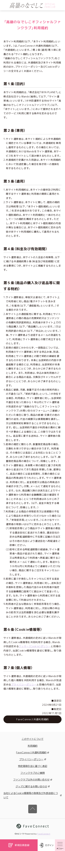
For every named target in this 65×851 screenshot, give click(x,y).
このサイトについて (33, 739)
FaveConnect (43, 833)
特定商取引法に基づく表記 (32, 766)
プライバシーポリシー (24, 684)
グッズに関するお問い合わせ (33, 786)
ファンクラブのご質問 (32, 772)
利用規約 (32, 745)
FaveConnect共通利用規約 (32, 752)
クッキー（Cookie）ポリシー (35, 646)
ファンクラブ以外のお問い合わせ (32, 779)
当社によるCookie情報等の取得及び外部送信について (32, 795)
